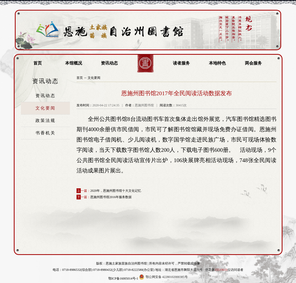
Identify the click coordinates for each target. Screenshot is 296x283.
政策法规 (45, 120)
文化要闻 (45, 108)
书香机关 (45, 133)
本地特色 (217, 63)
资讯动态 (109, 63)
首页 (37, 63)
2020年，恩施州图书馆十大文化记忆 (115, 191)
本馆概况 (73, 63)
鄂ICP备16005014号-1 (123, 278)
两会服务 (253, 63)
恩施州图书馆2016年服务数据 (111, 197)
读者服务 (181, 63)
